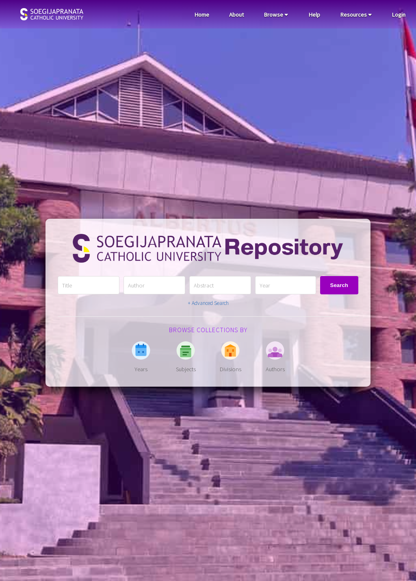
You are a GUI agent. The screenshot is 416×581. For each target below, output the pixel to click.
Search (339, 285)
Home (201, 14)
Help (314, 14)
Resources (356, 14)
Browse (276, 14)
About (236, 14)
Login (398, 14)
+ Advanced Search (208, 303)
